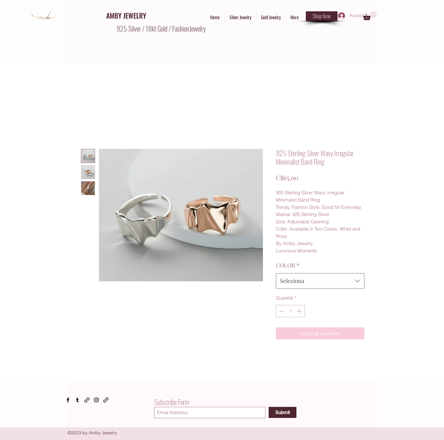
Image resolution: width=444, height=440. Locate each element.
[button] (370, 15)
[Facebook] (68, 400)
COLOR (287, 265)
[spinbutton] (290, 311)
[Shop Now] (322, 16)
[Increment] (299, 311)
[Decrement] (281, 311)
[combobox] (320, 281)
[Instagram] (96, 400)
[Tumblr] (77, 400)
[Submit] (282, 412)
